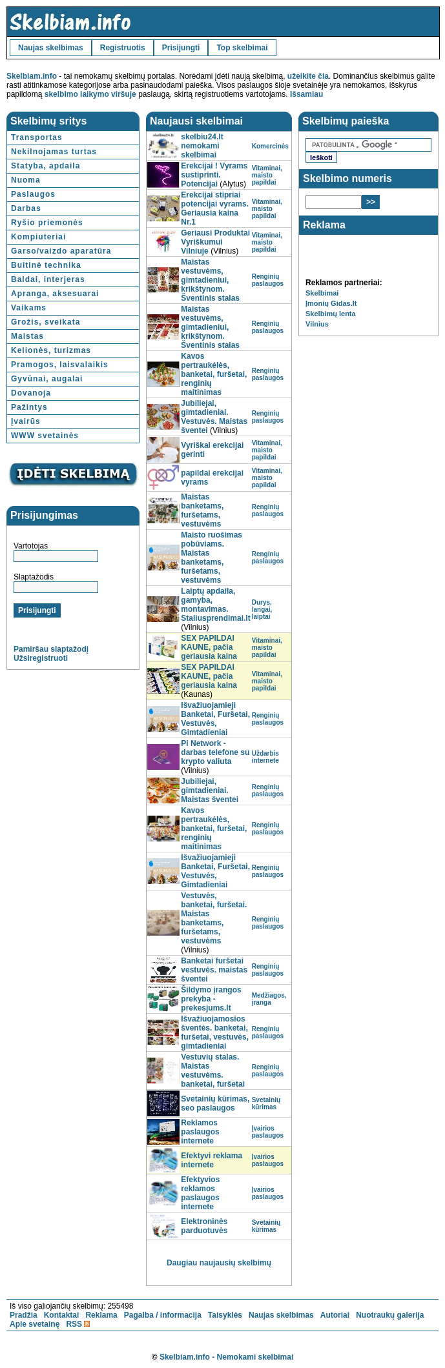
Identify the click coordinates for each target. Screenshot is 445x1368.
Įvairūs (26, 421)
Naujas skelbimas (50, 47)
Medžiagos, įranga (269, 999)
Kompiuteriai (38, 236)
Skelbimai (321, 293)
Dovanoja (31, 392)
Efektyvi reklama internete (211, 1160)
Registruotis (122, 47)
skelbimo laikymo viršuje (90, 94)
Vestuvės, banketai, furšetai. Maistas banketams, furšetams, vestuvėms (214, 918)
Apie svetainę (34, 1324)
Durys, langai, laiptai (262, 609)
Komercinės (270, 146)
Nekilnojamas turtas (54, 151)
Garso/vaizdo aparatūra (61, 251)
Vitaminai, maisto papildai (267, 175)
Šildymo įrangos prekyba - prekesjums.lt (211, 998)
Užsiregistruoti (41, 658)
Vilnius (317, 324)
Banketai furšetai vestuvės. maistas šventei (214, 969)
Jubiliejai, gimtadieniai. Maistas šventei (209, 790)
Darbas (26, 208)
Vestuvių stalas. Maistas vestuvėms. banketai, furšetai (213, 1070)
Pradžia (23, 1315)
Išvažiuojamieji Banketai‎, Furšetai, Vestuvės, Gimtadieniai (215, 719)
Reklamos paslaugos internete (200, 1131)
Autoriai (334, 1315)
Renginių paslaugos (268, 280)
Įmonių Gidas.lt (331, 303)
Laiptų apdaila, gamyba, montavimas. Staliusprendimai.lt (215, 605)
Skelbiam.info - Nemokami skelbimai (226, 1357)
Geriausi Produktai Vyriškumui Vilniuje (215, 242)
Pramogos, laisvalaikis (60, 364)
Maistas (27, 336)
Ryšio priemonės (47, 222)
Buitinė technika (46, 265)
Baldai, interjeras (48, 279)
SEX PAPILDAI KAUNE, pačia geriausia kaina (209, 647)
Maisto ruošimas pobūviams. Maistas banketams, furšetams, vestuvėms (211, 557)
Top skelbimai (241, 47)
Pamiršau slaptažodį (51, 649)
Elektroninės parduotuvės (204, 1226)
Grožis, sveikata (45, 322)
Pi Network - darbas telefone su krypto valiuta (215, 752)
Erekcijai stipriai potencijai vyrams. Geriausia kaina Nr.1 (215, 208)
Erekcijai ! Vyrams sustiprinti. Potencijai (214, 174)
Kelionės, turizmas (51, 350)
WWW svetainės (45, 435)
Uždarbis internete (265, 757)
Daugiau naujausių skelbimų (219, 1262)
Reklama (101, 1315)
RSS (74, 1324)
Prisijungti (181, 47)
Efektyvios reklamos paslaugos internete (200, 1193)
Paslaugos (33, 194)
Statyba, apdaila (45, 165)
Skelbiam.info (31, 76)
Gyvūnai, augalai (47, 378)
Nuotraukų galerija (390, 1315)
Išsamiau (306, 94)
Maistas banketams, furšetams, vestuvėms (202, 510)
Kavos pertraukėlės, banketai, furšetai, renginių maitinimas (214, 374)
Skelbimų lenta (330, 313)
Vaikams (29, 307)
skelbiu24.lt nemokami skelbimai (202, 145)
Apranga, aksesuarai (55, 293)
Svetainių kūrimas (266, 1103)
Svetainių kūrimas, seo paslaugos (215, 1103)
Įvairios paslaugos (268, 1132)
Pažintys (29, 407)
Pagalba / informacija (163, 1315)
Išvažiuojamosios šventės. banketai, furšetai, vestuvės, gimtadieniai (215, 1032)
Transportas (37, 137)
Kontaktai (61, 1315)
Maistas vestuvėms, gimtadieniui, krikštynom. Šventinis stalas (210, 280)
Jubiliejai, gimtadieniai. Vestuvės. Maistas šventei (214, 417)
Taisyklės (225, 1315)
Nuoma (26, 180)
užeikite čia (308, 76)
